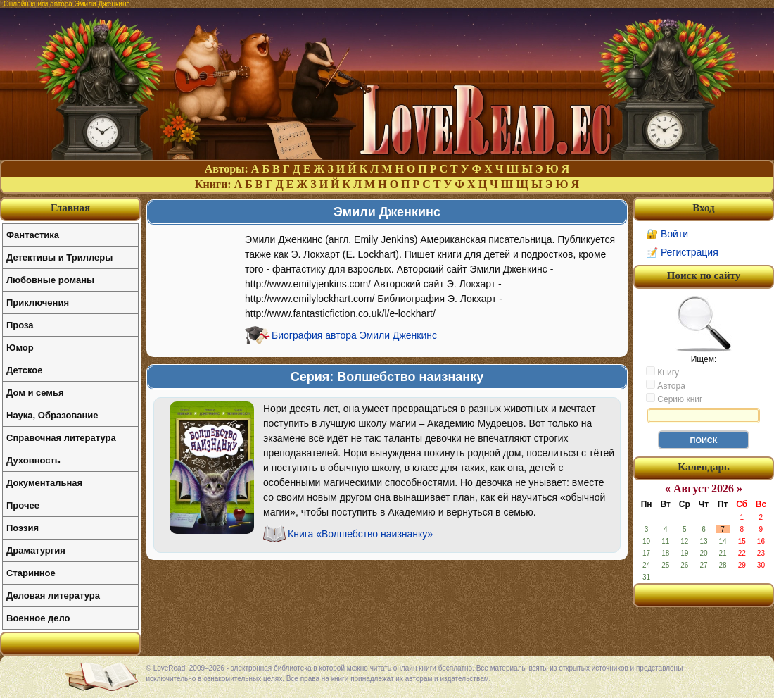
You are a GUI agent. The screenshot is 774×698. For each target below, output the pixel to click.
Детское (24, 370)
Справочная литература (61, 437)
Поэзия (22, 528)
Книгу (662, 372)
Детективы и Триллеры (59, 257)
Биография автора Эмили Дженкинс (354, 335)
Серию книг (674, 398)
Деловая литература (53, 595)
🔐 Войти (667, 233)
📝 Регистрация (682, 252)
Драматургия (35, 550)
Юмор (20, 347)
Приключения (37, 302)
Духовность (33, 460)
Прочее (22, 505)
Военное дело (38, 618)
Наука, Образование (52, 415)
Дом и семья (35, 392)
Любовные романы (50, 280)
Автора (665, 385)
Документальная (44, 483)
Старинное (31, 573)
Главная (70, 207)
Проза (20, 325)
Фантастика (32, 235)
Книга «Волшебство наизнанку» (360, 534)
